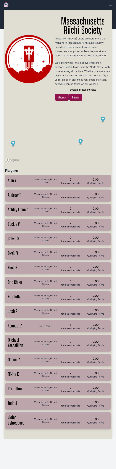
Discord (75, 97)
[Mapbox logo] (12, 160)
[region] (58, 134)
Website (62, 97)
